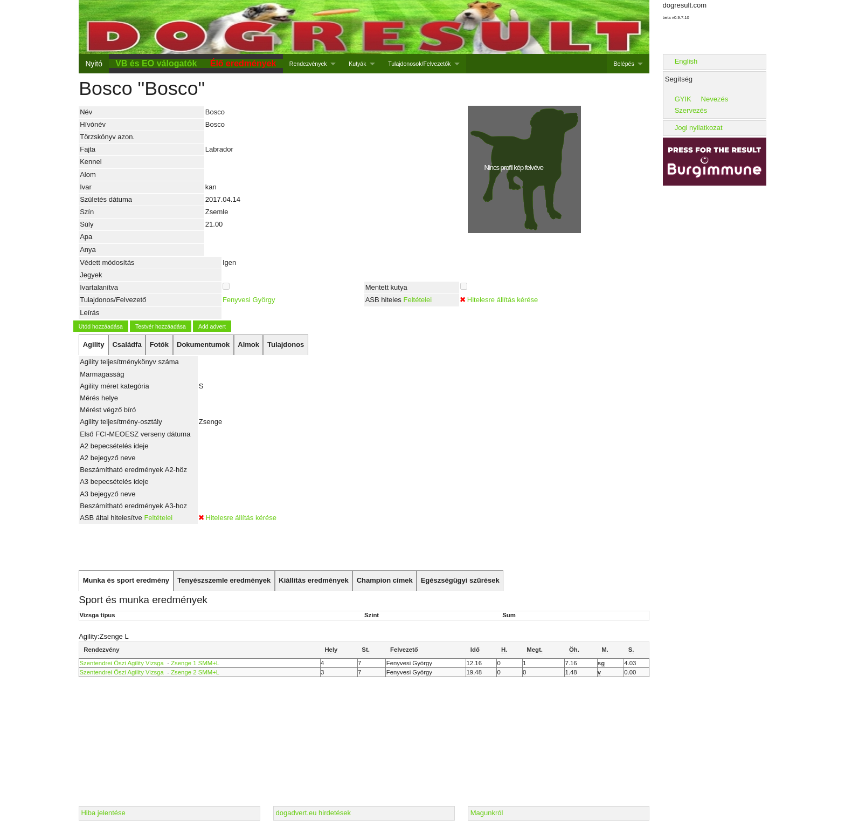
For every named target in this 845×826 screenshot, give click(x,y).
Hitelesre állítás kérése (502, 300)
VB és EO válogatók (156, 63)
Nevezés (715, 99)
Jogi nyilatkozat (699, 128)
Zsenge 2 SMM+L (195, 672)
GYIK (683, 99)
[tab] (93, 344)
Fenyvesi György (249, 300)
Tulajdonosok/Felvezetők (419, 63)
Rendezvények (308, 63)
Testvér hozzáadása (160, 326)
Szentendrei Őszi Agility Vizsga (122, 663)
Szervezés (691, 110)
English (686, 61)
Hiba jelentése (103, 813)
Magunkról (486, 813)
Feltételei (417, 300)
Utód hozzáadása (101, 326)
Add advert (212, 326)
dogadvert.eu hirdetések (313, 813)
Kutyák (357, 63)
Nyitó (93, 63)
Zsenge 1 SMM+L (195, 663)
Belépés (624, 63)
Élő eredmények (243, 63)
